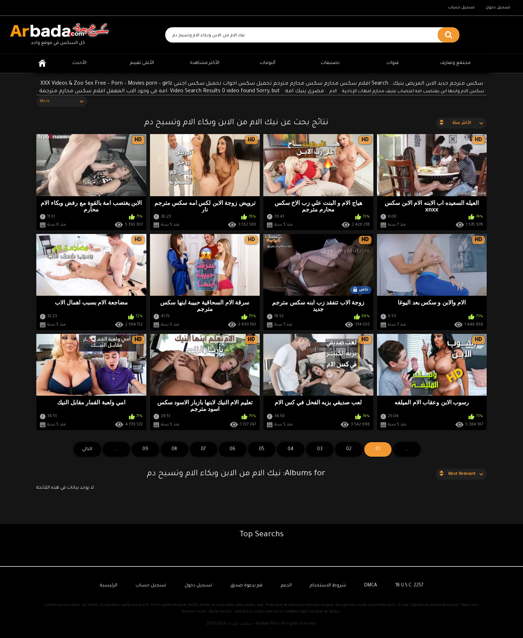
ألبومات (267, 63)
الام (333, 91)
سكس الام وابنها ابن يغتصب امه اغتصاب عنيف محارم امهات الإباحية (413, 91)
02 (349, 449)
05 (261, 449)
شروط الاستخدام (328, 585)
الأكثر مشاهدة (204, 63)
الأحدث (79, 63)
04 (290, 449)
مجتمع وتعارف (455, 63)
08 (174, 449)
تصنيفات (330, 63)
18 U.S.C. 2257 (409, 585)
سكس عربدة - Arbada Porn (253, 624)
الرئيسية (42, 63)
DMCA (370, 585)
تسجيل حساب (461, 7)
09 (145, 449)
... (116, 449)
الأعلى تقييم (142, 63)
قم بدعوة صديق (246, 585)
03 (320, 449)
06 (232, 449)
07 (203, 449)
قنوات (392, 63)
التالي (87, 449)
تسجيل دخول (498, 7)
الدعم (286, 585)
